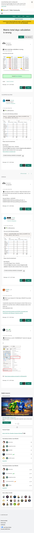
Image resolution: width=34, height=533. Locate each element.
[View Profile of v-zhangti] (12, 100)
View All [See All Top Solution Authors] (4, 461)
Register (14, 16)
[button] (21, 37)
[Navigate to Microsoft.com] (4, 10)
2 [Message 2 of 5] (6, 380)
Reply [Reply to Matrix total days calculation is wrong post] (28, 87)
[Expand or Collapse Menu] (2, 13)
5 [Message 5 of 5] (6, 162)
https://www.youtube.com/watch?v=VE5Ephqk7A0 (16, 376)
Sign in (19, 16)
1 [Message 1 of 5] (6, 84)
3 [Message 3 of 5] (6, 317)
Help (23, 16)
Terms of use (3, 522)
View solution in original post (9, 151)
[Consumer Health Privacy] (17, 529)
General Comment (10, 81)
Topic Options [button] (28, 37)
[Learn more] (6, 423)
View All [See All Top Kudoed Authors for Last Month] (4, 488)
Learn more (3, 6)
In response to (10, 103)
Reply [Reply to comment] (28, 165)
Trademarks (3, 524)
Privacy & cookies (4, 520)
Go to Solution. (18, 76)
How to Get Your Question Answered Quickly (12, 433)
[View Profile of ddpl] (7, 329)
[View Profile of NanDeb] (7, 289)
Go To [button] (27, 16)
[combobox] (23, 19)
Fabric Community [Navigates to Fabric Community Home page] (15, 10)
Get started (25, 22)
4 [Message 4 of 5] (6, 206)
